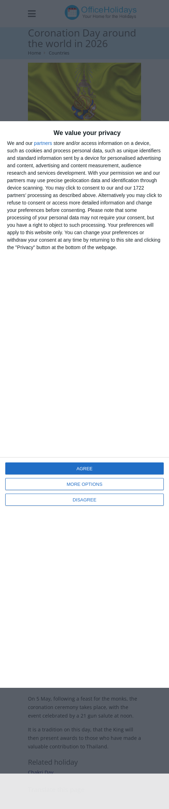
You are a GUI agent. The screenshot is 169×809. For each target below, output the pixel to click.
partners (43, 143)
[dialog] (84, 404)
